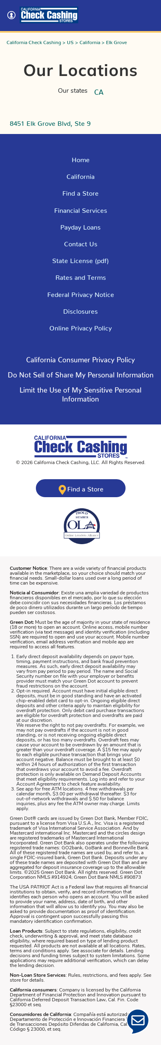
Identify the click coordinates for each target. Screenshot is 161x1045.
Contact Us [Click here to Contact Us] (80, 242)
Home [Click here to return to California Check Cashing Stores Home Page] (81, 158)
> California (88, 41)
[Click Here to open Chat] (138, 1022)
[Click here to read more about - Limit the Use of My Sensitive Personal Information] (80, 396)
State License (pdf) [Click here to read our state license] (80, 259)
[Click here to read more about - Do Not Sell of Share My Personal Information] (81, 376)
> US (68, 41)
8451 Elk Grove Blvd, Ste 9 (50, 121)
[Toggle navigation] (147, 13)
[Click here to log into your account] (13, 15)
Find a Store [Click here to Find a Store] (80, 191)
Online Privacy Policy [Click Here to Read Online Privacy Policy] (80, 326)
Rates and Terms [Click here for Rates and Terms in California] (80, 275)
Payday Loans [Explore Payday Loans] (80, 225)
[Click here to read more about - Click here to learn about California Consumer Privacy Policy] (80, 361)
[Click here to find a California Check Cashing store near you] (80, 488)
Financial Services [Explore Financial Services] (80, 208)
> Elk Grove (114, 41)
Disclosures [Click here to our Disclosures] (80, 309)
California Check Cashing (34, 41)
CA (99, 90)
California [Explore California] (80, 174)
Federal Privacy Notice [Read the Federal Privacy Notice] (80, 292)
